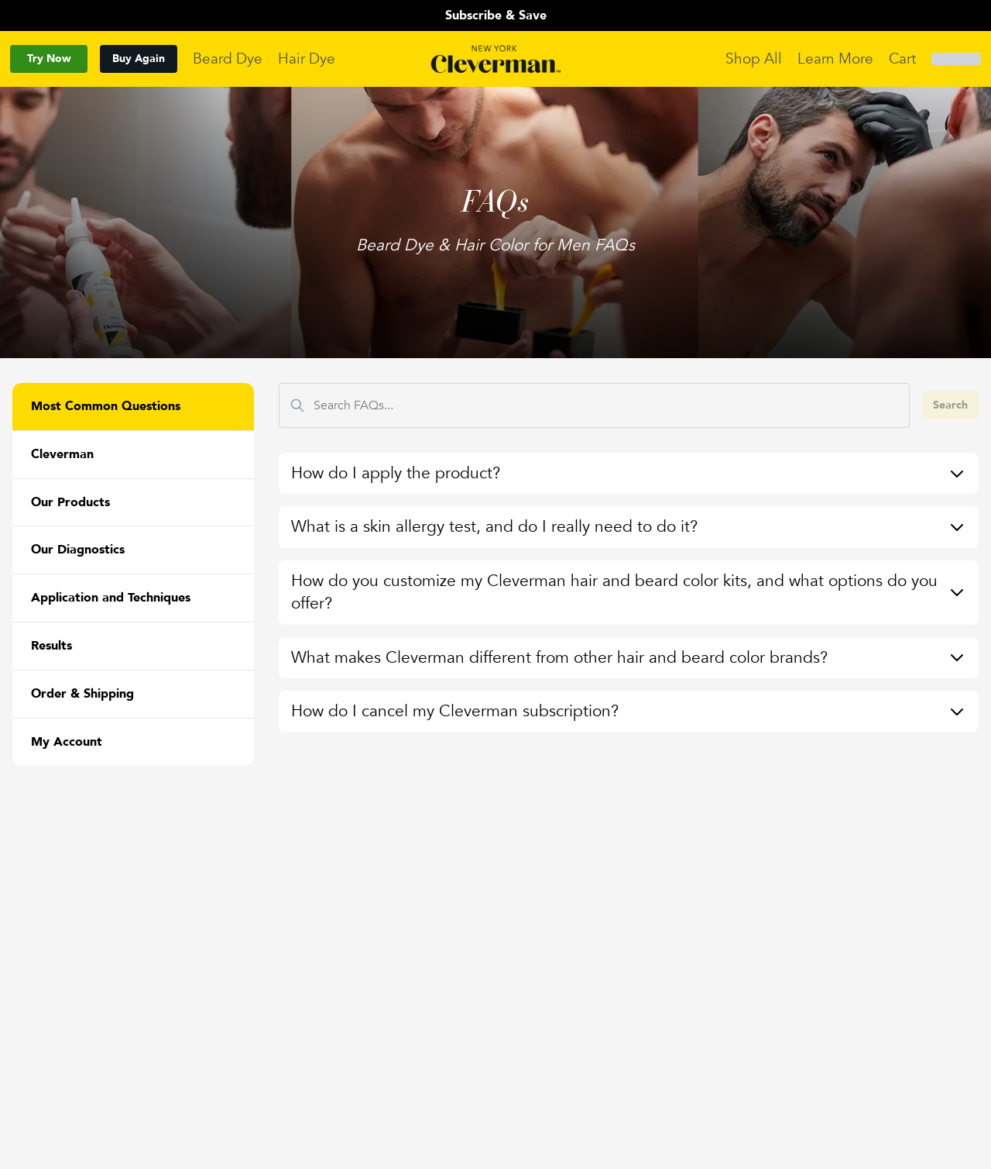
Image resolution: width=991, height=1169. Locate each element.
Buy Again (138, 58)
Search (950, 405)
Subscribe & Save (496, 15)
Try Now (49, 58)
